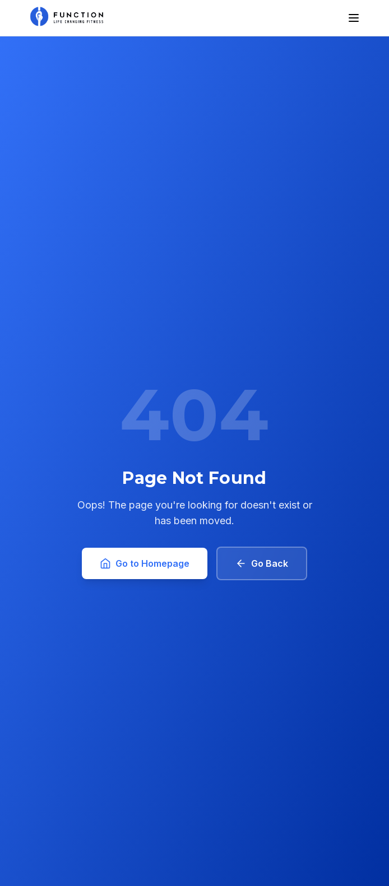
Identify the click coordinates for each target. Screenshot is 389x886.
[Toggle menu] (353, 18)
